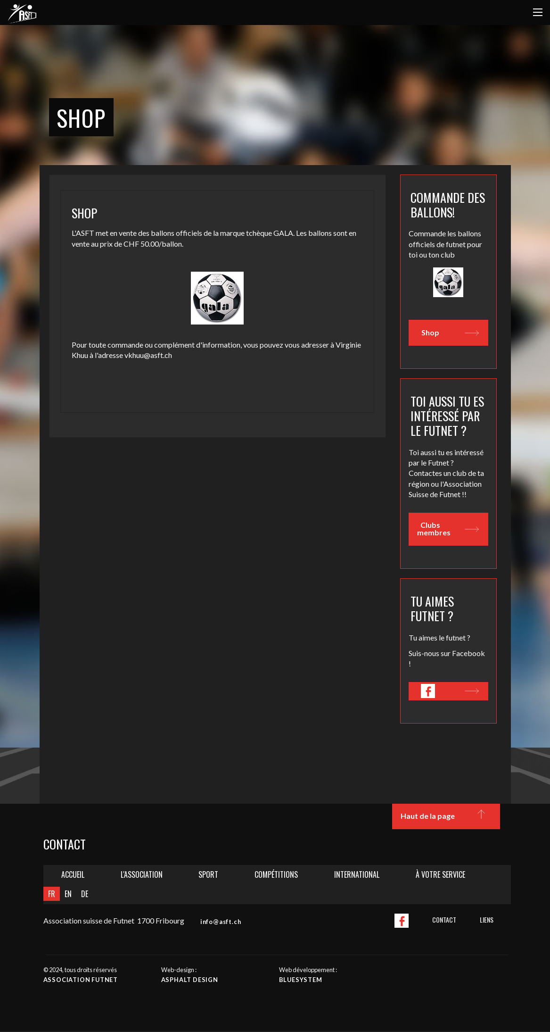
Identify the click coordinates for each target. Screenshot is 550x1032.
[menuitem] (73, 875)
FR (51, 893)
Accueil (72, 874)
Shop (450, 333)
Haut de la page (445, 816)
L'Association (142, 874)
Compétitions (276, 874)
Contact (444, 919)
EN (68, 893)
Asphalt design (189, 979)
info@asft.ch (220, 921)
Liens (486, 919)
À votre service (440, 874)
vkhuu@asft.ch (148, 354)
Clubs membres (447, 528)
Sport (208, 874)
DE (84, 893)
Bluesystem (300, 979)
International (356, 874)
